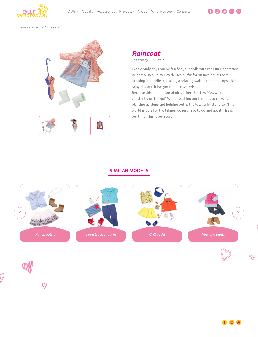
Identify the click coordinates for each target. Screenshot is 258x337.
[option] (74, 73)
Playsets (125, 11)
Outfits (87, 11)
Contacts (183, 11)
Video (142, 11)
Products (33, 27)
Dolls (72, 11)
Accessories (106, 11)
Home (23, 27)
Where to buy (162, 11)
